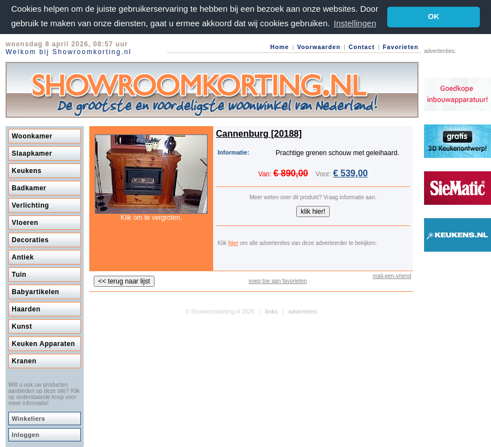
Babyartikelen (35, 292)
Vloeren (25, 223)
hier (233, 243)
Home (279, 47)
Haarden (26, 309)
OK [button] (433, 16)
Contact (362, 47)
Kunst (22, 326)
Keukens (27, 171)
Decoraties (30, 240)
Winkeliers (28, 418)
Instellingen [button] (355, 23)
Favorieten (400, 47)
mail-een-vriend (392, 276)
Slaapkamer (32, 153)
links (271, 312)
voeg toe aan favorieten (277, 281)
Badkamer (29, 188)
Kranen (24, 361)
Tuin (19, 274)
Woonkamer (32, 136)
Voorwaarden (318, 47)
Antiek (23, 257)
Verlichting (30, 205)
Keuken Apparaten (43, 344)
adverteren (302, 312)
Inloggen (26, 434)
